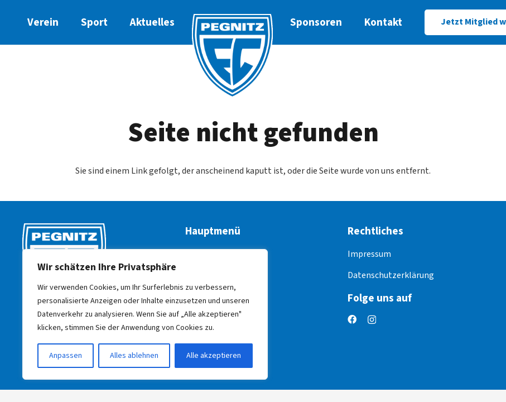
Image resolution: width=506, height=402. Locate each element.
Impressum (369, 254)
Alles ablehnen (134, 355)
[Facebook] (352, 319)
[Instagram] (372, 320)
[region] (145, 314)
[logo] (232, 56)
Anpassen (65, 355)
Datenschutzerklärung (391, 275)
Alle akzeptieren (213, 355)
